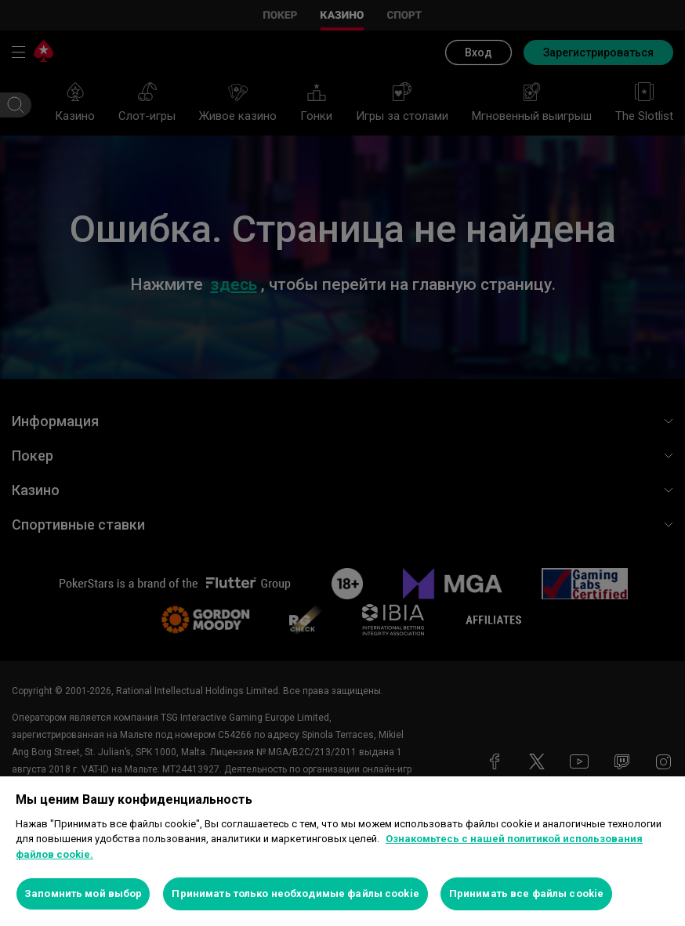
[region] (342, 851)
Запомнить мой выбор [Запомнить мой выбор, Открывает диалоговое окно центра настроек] (83, 893)
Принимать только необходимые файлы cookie (295, 893)
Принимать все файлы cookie (526, 893)
